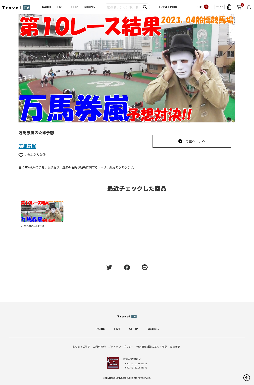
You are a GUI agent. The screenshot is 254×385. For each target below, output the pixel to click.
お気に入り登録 (32, 155)
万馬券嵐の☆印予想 (32, 226)
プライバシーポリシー (121, 346)
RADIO (46, 7)
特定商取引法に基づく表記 (151, 346)
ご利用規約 (99, 346)
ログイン (219, 6)
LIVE (60, 7)
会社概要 (175, 346)
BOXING (89, 7)
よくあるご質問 (81, 346)
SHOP (73, 7)
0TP (199, 7)
